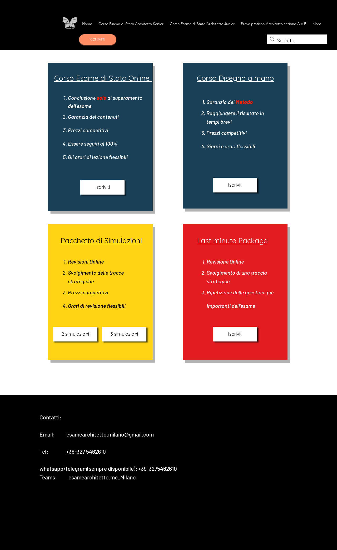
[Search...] (296, 40)
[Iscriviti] (102, 187)
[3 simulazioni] (124, 334)
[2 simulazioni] (75, 334)
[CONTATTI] (97, 39)
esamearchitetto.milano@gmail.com (110, 434)
